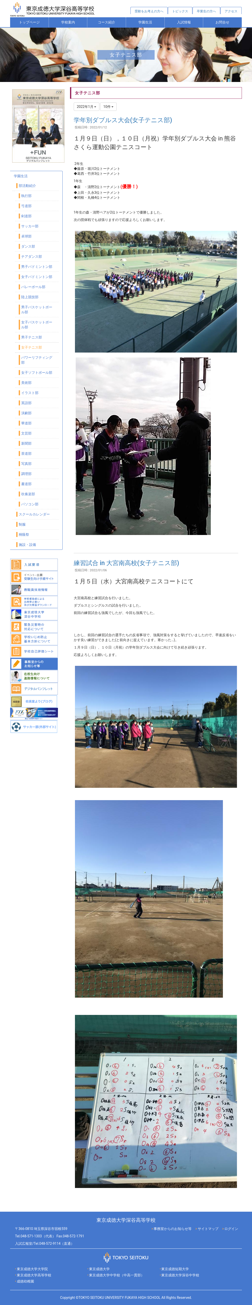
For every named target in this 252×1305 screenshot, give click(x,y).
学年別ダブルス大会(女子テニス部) (123, 120)
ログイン (231, 1229)
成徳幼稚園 (25, 1281)
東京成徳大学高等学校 (34, 1275)
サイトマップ (208, 1229)
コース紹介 (106, 22)
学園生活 (145, 22)
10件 (108, 107)
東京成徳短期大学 (175, 1269)
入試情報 (184, 22)
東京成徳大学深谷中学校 (180, 1275)
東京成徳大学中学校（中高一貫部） (116, 1275)
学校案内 (68, 22)
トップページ (29, 22)
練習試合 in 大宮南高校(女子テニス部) (126, 563)
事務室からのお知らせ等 (173, 1229)
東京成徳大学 (99, 1269)
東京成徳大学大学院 (32, 1269)
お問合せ (222, 22)
